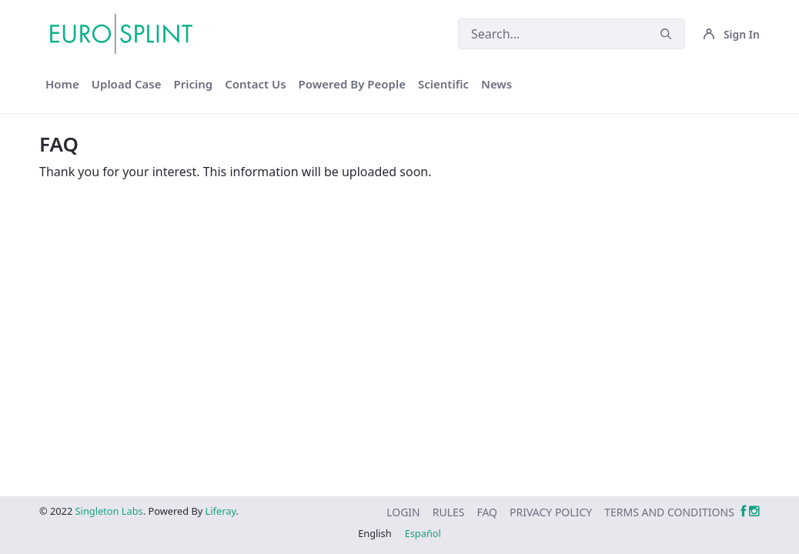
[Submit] (665, 34)
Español (423, 533)
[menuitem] (62, 84)
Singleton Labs (109, 511)
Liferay (221, 511)
